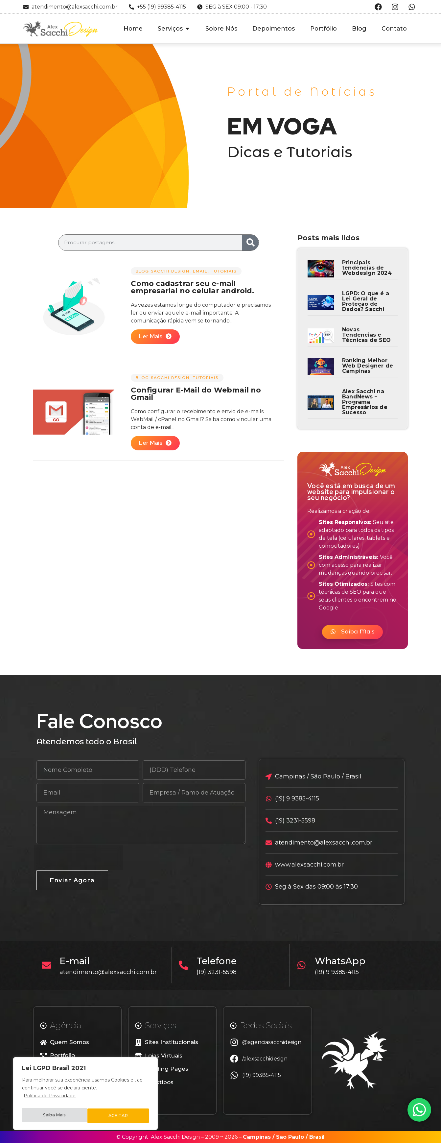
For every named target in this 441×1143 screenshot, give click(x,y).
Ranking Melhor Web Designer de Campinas (367, 365)
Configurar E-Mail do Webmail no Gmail (196, 394)
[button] (352, 632)
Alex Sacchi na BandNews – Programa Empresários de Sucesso (364, 402)
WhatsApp (342, 960)
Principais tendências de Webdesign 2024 (367, 267)
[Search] (250, 242)
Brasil (317, 1137)
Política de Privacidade (50, 1099)
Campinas (257, 1137)
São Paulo (290, 1137)
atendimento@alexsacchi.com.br (110, 972)
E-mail (77, 960)
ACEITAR (118, 1116)
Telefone (219, 960)
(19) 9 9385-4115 (339, 972)
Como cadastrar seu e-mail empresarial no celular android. (192, 287)
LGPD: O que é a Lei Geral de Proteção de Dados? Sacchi (365, 301)
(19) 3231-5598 (219, 972)
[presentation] (78, 857)
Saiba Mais (54, 1116)
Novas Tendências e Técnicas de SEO (366, 334)
